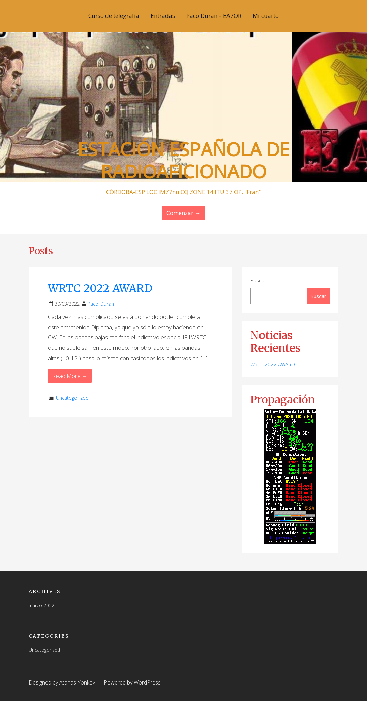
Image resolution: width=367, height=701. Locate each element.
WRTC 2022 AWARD (100, 288)
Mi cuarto (266, 16)
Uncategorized (72, 398)
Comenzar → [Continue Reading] (183, 213)
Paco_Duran (101, 304)
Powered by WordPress (132, 682)
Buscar (258, 280)
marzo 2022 (41, 605)
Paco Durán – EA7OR (213, 16)
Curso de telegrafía (113, 16)
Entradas (163, 16)
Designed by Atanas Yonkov (62, 682)
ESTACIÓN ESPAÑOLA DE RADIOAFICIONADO (183, 160)
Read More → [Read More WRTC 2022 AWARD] (70, 376)
